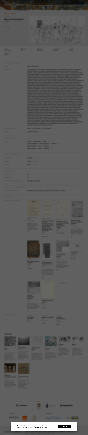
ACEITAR (64, 426)
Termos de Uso (44, 427)
